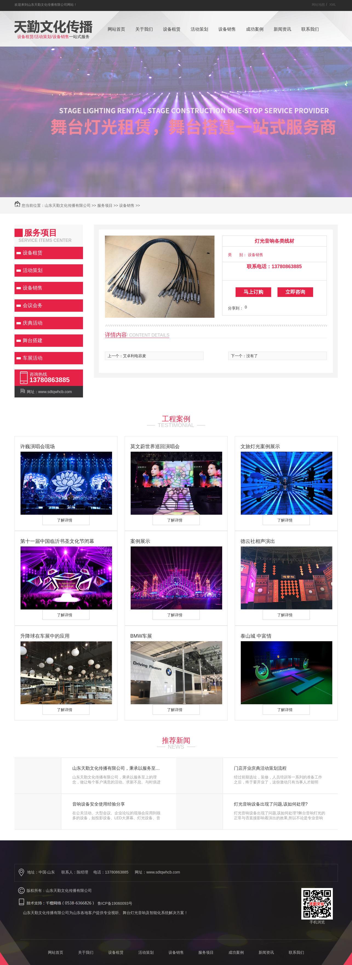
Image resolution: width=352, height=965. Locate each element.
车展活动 (32, 358)
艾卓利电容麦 (134, 356)
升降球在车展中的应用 (45, 636)
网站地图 (318, 5)
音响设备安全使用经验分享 (98, 804)
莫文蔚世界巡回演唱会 (155, 446)
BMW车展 (141, 636)
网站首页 (116, 29)
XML (332, 5)
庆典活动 (32, 323)
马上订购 (253, 292)
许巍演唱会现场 (37, 446)
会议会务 (32, 305)
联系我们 (310, 29)
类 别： (237, 255)
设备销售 (227, 29)
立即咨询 (295, 292)
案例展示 (140, 541)
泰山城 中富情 (256, 636)
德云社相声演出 (258, 541)
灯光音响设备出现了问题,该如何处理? (271, 804)
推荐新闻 (176, 740)
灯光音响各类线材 (274, 241)
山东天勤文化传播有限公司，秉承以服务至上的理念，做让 (118, 768)
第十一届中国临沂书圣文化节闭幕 (57, 541)
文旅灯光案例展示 (260, 446)
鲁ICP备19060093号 (115, 903)
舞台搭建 (32, 340)
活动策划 (199, 29)
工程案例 (176, 418)
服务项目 (105, 205)
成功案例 (255, 29)
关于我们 (144, 29)
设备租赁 (172, 29)
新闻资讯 (282, 29)
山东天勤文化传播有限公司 (68, 205)
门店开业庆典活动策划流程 (260, 768)
